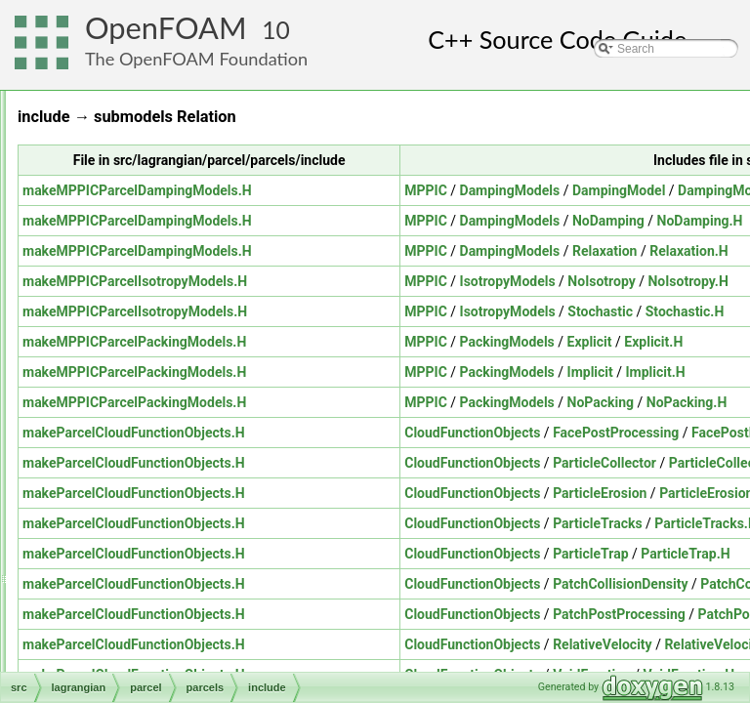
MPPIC (669, 190)
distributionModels (143, 155)
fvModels (134, 262)
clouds (128, 241)
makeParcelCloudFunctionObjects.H (378, 432)
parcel (112, 220)
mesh (94, 542)
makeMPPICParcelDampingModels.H (381, 190)
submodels (139, 477)
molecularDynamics (147, 198)
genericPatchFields (130, 91)
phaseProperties (153, 456)
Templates (154, 413)
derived (146, 370)
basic (109, 134)
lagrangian (107, 112)
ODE (92, 628)
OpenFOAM (166, 28)
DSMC (113, 177)
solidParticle (127, 520)
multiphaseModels (127, 606)
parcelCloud (142, 305)
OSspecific (108, 671)
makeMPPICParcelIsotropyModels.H (379, 281)
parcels (130, 348)
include (145, 391)
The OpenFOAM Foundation (196, 58)
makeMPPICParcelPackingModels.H (378, 342)
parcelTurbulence (141, 499)
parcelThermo (147, 434)
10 (276, 30)
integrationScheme (160, 284)
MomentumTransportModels (153, 585)
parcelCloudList (151, 327)
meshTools (108, 563)
